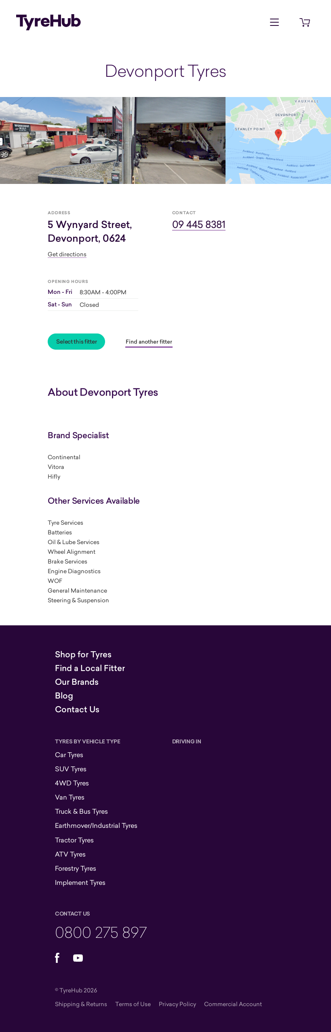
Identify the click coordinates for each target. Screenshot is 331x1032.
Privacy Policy (177, 1004)
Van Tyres (69, 797)
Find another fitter (149, 341)
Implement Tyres (80, 882)
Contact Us (77, 709)
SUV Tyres (70, 768)
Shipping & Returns (81, 1004)
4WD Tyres (72, 783)
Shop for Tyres (83, 654)
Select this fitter (76, 342)
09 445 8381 (199, 224)
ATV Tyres (70, 854)
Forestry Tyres (75, 868)
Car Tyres (69, 754)
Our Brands (77, 682)
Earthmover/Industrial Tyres (96, 825)
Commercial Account (233, 1004)
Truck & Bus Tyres (81, 811)
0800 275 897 (101, 931)
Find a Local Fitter (90, 668)
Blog (64, 695)
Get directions (67, 254)
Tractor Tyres (74, 840)
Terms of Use (133, 1004)
